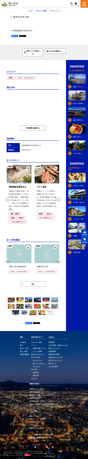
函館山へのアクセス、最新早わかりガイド (79, 87)
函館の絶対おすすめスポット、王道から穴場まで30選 (79, 120)
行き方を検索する (54, 51)
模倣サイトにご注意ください (44, 435)
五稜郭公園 (76, 252)
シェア (15, 36)
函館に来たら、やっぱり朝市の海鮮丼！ (79, 137)
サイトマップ (49, 438)
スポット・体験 (41, 11)
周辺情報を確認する (35, 128)
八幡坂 (75, 236)
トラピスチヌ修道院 (79, 219)
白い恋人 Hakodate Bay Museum (79, 202)
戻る (28, 284)
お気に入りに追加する (32, 52)
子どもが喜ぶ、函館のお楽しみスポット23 (79, 153)
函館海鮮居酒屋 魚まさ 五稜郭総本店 (24, 187)
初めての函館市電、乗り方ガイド (79, 103)
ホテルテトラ (42, 266)
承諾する (27, 455)
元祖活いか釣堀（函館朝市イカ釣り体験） (79, 186)
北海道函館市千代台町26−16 (22, 30)
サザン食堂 (41, 187)
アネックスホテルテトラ (19, 266)
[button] (7, 198)
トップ (30, 11)
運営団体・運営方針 (36, 438)
